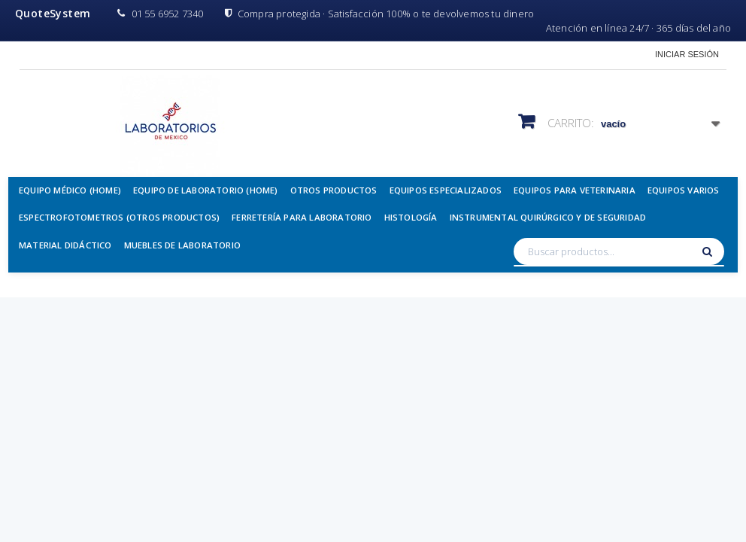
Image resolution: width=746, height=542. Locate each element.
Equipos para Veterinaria (574, 190)
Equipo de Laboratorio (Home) (205, 190)
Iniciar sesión (687, 54)
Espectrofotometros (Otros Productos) (119, 217)
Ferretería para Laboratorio (301, 217)
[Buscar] (709, 251)
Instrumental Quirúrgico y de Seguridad (548, 217)
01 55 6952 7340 (160, 13)
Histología (411, 217)
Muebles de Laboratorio (182, 245)
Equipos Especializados (446, 190)
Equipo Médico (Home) (70, 190)
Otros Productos (334, 190)
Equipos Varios (683, 190)
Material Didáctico (65, 245)
